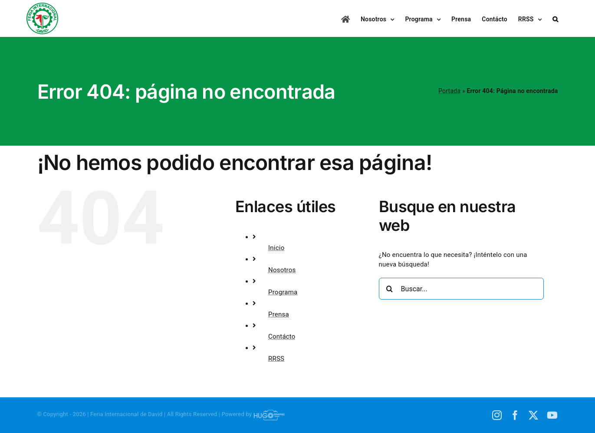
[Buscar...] (461, 289)
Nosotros (282, 270)
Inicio (276, 248)
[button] (555, 18)
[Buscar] (390, 289)
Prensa (278, 314)
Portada (449, 90)
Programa (282, 292)
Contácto (282, 336)
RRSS (276, 359)
